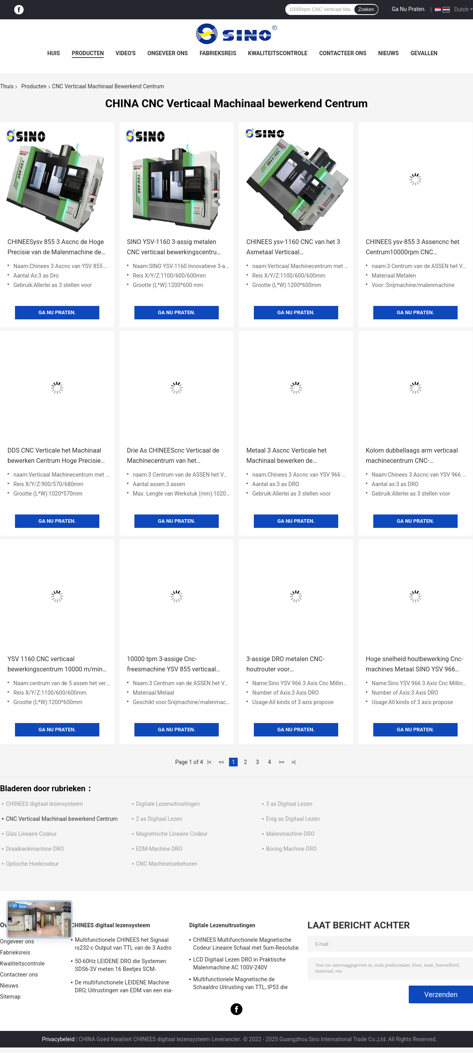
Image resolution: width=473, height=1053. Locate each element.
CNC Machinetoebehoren (166, 864)
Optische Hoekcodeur (32, 864)
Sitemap (10, 996)
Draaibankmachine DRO (35, 849)
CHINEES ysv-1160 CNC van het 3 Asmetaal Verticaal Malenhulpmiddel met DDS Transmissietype (293, 247)
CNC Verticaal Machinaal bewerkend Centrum (61, 819)
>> (282, 762)
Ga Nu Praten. (409, 9)
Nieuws (388, 53)
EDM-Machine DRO (159, 849)
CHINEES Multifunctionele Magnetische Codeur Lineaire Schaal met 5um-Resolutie (246, 944)
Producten (88, 53)
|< (209, 762)
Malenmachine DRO (290, 834)
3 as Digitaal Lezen (289, 804)
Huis (53, 53)
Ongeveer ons (167, 53)
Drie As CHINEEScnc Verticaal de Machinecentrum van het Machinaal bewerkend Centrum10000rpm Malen (173, 456)
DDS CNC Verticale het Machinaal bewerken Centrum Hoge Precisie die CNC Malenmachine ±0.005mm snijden (56, 456)
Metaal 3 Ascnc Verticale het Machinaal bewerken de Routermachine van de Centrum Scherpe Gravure (286, 456)
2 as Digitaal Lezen (159, 819)
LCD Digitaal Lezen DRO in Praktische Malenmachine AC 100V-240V (239, 963)
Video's (125, 53)
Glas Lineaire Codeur (31, 834)
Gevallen (424, 53)
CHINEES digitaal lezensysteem (44, 804)
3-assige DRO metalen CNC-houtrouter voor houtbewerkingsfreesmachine (288, 665)
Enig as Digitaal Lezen (293, 819)
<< (221, 762)
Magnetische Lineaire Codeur (172, 834)
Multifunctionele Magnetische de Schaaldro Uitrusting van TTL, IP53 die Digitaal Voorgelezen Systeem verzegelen (244, 984)
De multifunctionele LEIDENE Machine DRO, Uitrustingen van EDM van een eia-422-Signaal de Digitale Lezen (124, 987)
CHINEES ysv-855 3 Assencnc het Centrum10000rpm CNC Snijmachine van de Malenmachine (414, 247)
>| (293, 762)
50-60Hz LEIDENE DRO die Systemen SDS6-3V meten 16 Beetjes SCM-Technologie (120, 966)
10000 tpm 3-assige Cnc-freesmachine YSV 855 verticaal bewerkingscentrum (171, 665)
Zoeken (366, 9)
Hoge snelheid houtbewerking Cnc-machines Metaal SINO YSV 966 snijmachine (414, 665)
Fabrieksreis (217, 53)
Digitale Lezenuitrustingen (167, 804)
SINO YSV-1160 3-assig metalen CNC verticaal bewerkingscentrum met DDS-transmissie (174, 247)
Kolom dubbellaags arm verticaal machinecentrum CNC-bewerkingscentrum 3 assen (412, 456)
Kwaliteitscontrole (277, 53)
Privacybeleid (58, 1039)
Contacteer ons (343, 53)
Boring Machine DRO (291, 849)
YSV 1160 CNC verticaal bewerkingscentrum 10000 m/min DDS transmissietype (54, 665)
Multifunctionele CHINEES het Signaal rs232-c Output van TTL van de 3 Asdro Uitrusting (123, 945)
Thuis (6, 86)
